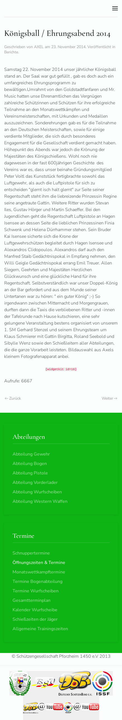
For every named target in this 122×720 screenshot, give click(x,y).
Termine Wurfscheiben (35, 591)
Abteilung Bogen (30, 464)
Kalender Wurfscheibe (35, 610)
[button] (115, 8)
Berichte (11, 52)
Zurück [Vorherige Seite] (13, 398)
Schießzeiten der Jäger (35, 619)
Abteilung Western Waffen (40, 501)
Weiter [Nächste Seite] (110, 398)
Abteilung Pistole (30, 473)
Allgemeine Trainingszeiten (40, 629)
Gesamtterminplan (31, 600)
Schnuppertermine (31, 553)
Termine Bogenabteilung (37, 581)
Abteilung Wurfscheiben (37, 492)
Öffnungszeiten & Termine (39, 563)
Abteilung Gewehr (31, 454)
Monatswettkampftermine (39, 572)
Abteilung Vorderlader (35, 482)
